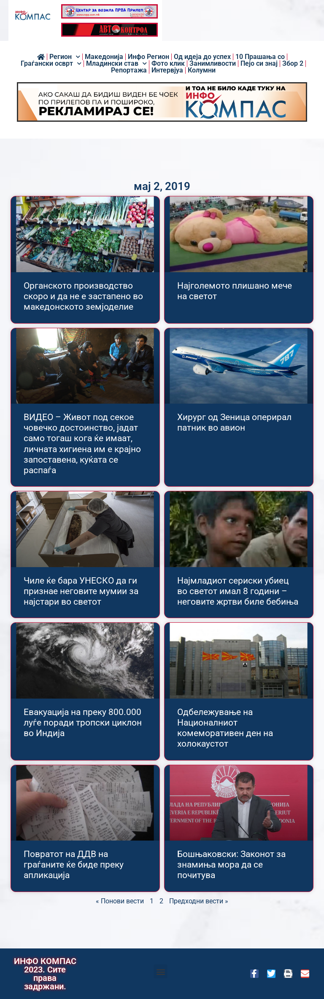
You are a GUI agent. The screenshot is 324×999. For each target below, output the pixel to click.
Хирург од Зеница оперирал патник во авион (234, 422)
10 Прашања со (260, 57)
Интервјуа (167, 70)
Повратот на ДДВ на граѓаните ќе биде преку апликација (74, 864)
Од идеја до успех (202, 57)
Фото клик (168, 63)
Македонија (104, 57)
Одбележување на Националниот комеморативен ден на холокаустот (225, 728)
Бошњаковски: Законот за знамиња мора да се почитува (231, 864)
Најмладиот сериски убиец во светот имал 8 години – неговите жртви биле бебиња (237, 591)
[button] (160, 971)
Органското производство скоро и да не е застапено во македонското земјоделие (83, 296)
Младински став (116, 63)
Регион (64, 57)
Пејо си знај (259, 63)
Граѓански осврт (51, 63)
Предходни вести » (198, 901)
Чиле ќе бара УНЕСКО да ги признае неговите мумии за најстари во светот (81, 591)
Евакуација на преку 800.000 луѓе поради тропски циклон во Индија (83, 722)
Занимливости (212, 63)
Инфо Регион (148, 57)
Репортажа (129, 70)
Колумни (202, 70)
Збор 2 (292, 63)
